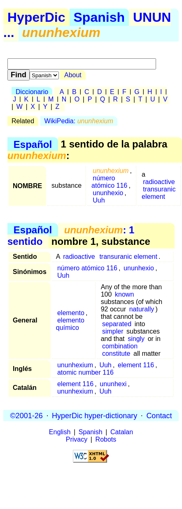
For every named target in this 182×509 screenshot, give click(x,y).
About (73, 74)
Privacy (76, 439)
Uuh (99, 200)
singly (136, 338)
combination (120, 346)
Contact (159, 415)
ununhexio (108, 192)
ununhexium (75, 365)
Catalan (121, 431)
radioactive (159, 181)
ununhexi (113, 383)
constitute (116, 353)
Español (33, 144)
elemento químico (70, 324)
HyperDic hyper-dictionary (94, 415)
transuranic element (158, 193)
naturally (141, 309)
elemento (70, 312)
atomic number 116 (85, 372)
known (124, 294)
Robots (106, 439)
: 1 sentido (70, 235)
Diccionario (32, 91)
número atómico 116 (109, 182)
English (59, 431)
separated (116, 323)
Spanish (99, 17)
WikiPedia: (78, 120)
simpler (113, 331)
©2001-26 (26, 415)
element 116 (136, 365)
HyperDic (36, 17)
